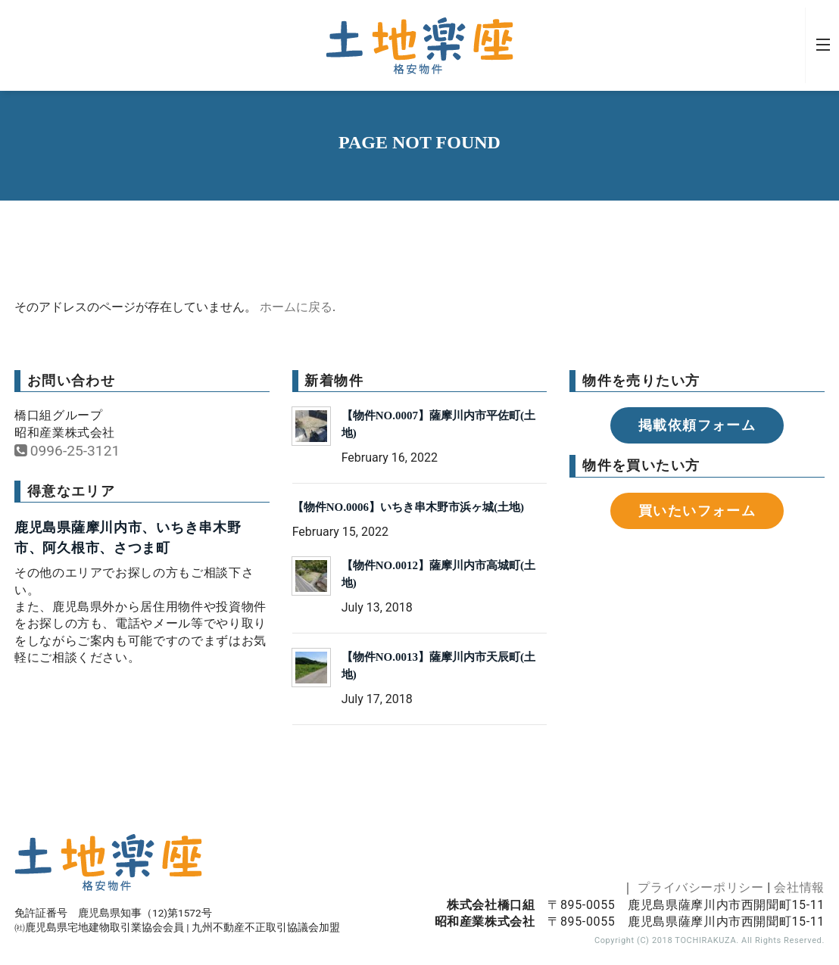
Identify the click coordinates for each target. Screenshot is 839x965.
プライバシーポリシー (700, 887)
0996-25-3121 (67, 450)
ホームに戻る (296, 307)
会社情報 (799, 887)
